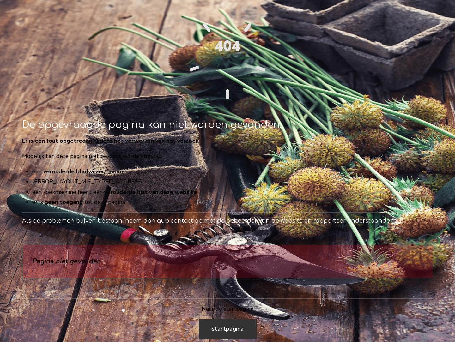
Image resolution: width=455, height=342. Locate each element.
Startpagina (228, 329)
